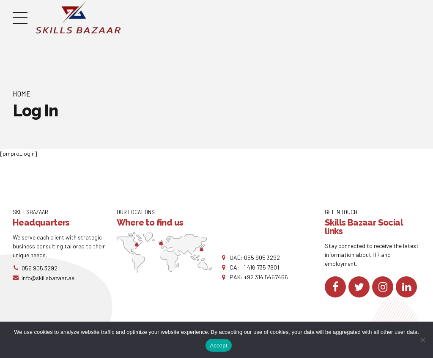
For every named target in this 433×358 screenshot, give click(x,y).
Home (21, 93)
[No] (422, 340)
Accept (218, 345)
